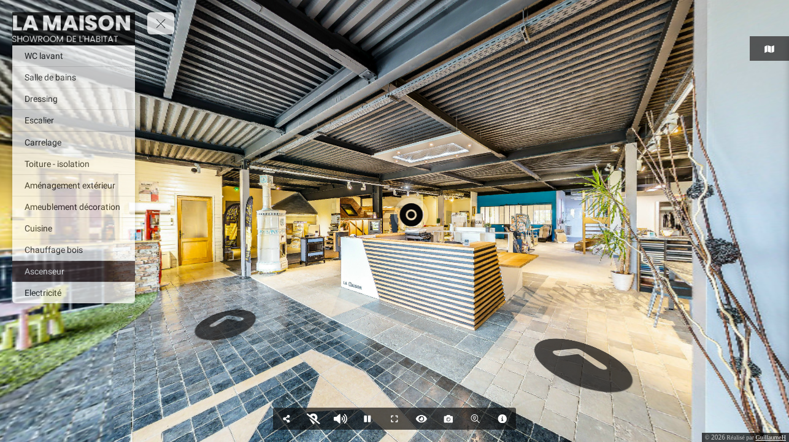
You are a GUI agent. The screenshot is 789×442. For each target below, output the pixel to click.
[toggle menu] (160, 23)
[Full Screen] (394, 419)
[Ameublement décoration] (73, 206)
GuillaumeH (771, 437)
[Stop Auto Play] (367, 419)
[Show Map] (313, 419)
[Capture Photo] (448, 419)
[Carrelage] (73, 142)
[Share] (286, 419)
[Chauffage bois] (73, 249)
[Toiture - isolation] (73, 163)
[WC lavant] (73, 55)
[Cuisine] (73, 228)
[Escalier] (73, 120)
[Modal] (502, 419)
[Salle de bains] (73, 77)
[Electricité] (73, 292)
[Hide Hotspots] (421, 419)
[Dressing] (73, 98)
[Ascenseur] (73, 271)
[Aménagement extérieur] (73, 185)
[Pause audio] (340, 419)
